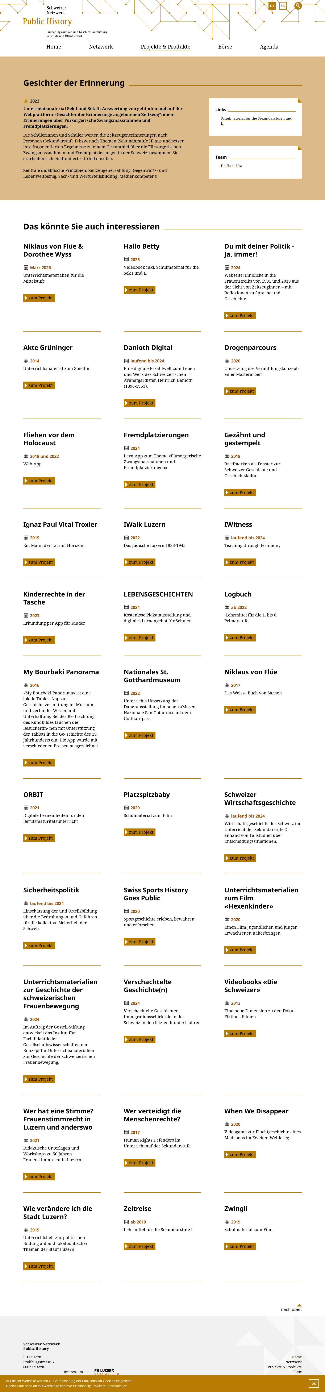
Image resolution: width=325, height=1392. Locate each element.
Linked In (287, 1332)
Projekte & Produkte (165, 46)
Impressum (73, 1371)
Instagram (276, 1332)
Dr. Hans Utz (231, 165)
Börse (225, 46)
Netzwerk (101, 46)
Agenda (269, 46)
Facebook (297, 1332)
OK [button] (314, 1383)
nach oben (291, 1309)
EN (283, 5)
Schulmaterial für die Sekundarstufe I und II (256, 121)
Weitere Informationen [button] (110, 1386)
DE (272, 5)
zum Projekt (41, 298)
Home (53, 46)
